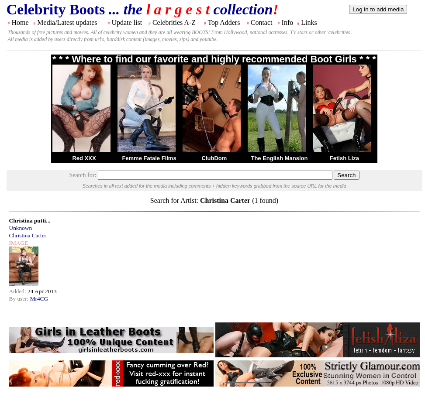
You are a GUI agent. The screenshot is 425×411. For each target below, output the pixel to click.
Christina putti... (30, 220)
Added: (18, 291)
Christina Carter (28, 235)
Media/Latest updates (67, 22)
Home (20, 22)
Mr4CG (39, 298)
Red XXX (84, 158)
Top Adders (223, 22)
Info (288, 22)
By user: (19, 298)
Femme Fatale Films (149, 158)
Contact (262, 22)
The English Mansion (279, 158)
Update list (126, 22)
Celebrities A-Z (174, 22)
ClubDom (214, 158)
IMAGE (18, 243)
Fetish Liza (344, 158)
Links (309, 22)
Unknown (20, 228)
